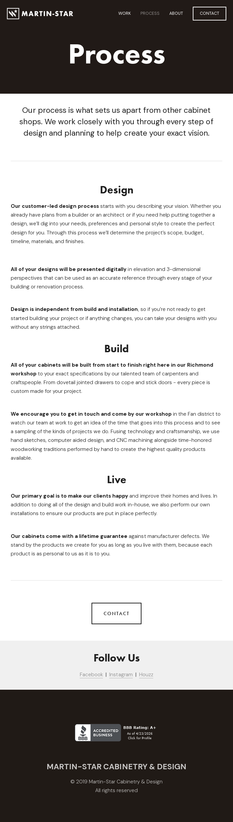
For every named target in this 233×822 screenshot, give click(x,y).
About (176, 13)
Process (150, 13)
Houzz (146, 674)
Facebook (91, 674)
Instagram (120, 674)
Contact (209, 13)
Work (124, 13)
